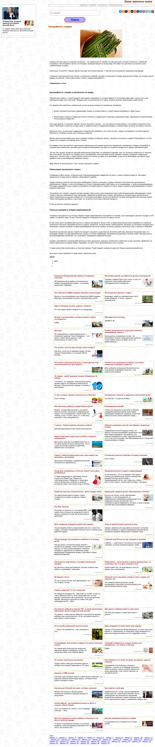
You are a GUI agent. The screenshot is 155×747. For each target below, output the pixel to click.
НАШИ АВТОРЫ (116, 5)
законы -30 (136, 741)
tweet (56, 261)
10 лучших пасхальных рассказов (68, 660)
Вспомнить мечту (61, 577)
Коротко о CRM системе (64, 673)
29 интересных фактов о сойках (118, 293)
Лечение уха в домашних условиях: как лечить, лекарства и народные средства (124, 363)
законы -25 (85, 741)
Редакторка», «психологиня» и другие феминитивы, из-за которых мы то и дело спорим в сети (128, 563)
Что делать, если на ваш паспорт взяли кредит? (74, 347)
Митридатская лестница (115, 317)
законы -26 (95, 741)
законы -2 (62, 737)
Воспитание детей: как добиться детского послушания (128, 276)
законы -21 (148, 739)
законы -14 (76, 739)
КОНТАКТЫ (103, 5)
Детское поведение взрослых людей (120, 718)
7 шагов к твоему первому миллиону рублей (73, 425)
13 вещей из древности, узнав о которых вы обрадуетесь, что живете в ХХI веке (123, 644)
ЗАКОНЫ (83, 5)
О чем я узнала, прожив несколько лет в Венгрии (75, 395)
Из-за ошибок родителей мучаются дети (71, 626)
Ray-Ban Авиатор (61, 507)
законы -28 (116, 741)
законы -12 (55, 739)
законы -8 (119, 737)
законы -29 (126, 741)
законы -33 (64, 743)
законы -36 (95, 743)
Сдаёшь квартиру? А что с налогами (69, 590)
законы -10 (138, 737)
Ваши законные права (139, 1)
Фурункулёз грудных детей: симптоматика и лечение (127, 492)
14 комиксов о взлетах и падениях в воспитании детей (127, 395)
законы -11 (148, 737)
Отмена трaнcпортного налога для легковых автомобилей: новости (123, 331)
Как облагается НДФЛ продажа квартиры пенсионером (77, 293)
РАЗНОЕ (92, 5)
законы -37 (105, 743)
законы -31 (146, 741)
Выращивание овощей (114, 406)
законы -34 (74, 743)
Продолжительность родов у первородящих (123, 471)
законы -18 (117, 739)
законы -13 (65, 739)
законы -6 (100, 737)
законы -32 (54, 743)
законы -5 (91, 737)
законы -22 (54, 741)
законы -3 (72, 737)
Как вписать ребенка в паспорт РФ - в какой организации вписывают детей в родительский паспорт (78, 610)
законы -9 (128, 737)
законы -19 (127, 739)
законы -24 (74, 741)
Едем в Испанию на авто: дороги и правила (72, 306)
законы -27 (105, 741)
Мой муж (58, 330)
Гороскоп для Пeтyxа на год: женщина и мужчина (125, 539)
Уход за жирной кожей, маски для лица (121, 524)
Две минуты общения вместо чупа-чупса (122, 609)
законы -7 (109, 737)
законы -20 (138, 739)
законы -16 (96, 739)
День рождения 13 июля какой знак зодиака (123, 626)
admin (52, 257)
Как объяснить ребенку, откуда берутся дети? (73, 406)
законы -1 (53, 737)
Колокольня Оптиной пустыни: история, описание (75, 688)
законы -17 (107, 739)
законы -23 (64, 741)
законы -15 (86, 739)
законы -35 (85, 743)
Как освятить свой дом (114, 688)
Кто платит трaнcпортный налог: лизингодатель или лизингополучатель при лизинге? (76, 363)
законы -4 (81, 737)
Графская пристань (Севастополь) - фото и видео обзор (78, 492)
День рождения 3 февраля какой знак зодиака (73, 524)
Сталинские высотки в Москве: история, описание (126, 455)
